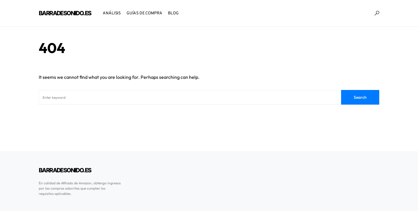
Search (360, 97)
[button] (377, 13)
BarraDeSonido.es (65, 13)
